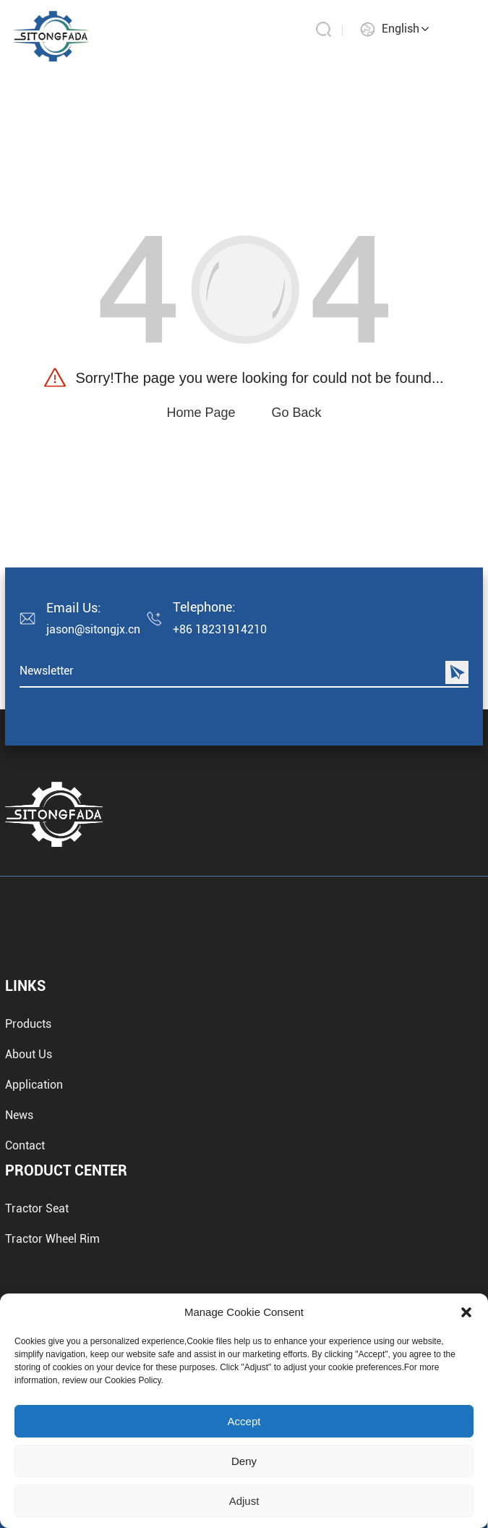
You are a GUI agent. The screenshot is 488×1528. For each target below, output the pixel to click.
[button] (466, 1312)
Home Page (200, 412)
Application (34, 1185)
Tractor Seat (37, 1260)
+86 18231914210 (220, 629)
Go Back (297, 412)
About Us (28, 1155)
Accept (244, 1421)
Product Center (66, 1222)
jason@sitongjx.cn (93, 629)
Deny (244, 1461)
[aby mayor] (51, 35)
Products (28, 1124)
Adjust (244, 1501)
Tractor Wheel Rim (52, 1291)
